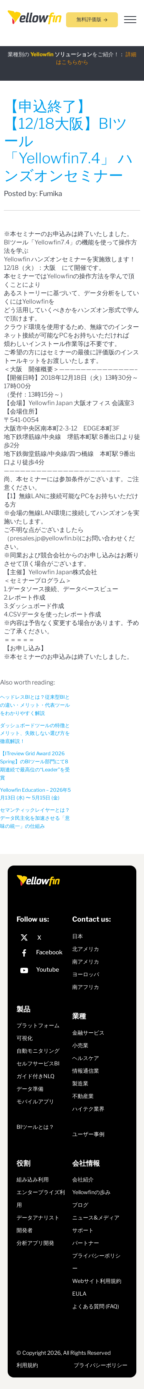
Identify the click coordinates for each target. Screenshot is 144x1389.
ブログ (80, 1204)
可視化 (25, 1038)
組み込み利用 (33, 1179)
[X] (42, 937)
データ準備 (30, 1088)
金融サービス (88, 1032)
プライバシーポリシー (100, 1365)
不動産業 (83, 1096)
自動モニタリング (38, 1050)
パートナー (85, 1242)
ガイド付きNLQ (36, 1076)
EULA (79, 1293)
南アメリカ (85, 961)
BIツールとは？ (35, 1126)
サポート (83, 1230)
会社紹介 (83, 1179)
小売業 (80, 1045)
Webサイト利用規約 (96, 1281)
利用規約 (27, 1365)
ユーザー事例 (88, 1134)
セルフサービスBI (38, 1063)
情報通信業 (85, 1070)
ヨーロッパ (85, 974)
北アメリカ (85, 948)
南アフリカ (85, 987)
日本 (77, 936)
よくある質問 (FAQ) (95, 1306)
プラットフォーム (38, 1025)
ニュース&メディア (95, 1217)
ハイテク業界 (88, 1108)
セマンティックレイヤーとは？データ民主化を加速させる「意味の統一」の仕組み (35, 818)
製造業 (80, 1083)
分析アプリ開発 (35, 1242)
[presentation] (34, 17)
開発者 (25, 1230)
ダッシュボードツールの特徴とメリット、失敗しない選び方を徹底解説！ (35, 733)
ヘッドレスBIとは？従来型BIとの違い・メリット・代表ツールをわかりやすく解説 (35, 705)
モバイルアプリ (35, 1101)
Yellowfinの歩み (91, 1192)
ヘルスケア (85, 1058)
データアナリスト (38, 1217)
